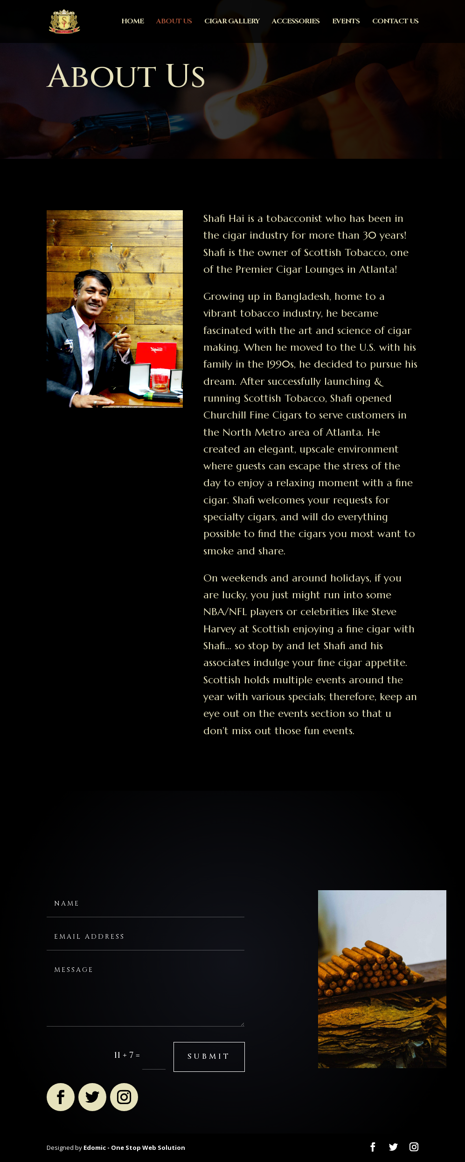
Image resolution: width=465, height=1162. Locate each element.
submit (209, 1056)
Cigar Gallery (231, 22)
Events (346, 22)
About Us (174, 22)
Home (132, 22)
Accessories (295, 22)
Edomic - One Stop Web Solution (134, 1147)
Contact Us (395, 22)
